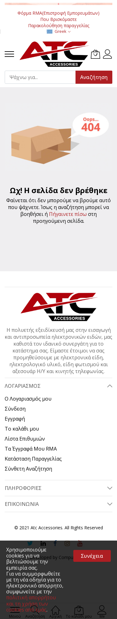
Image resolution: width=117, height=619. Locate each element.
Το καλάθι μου (22, 428)
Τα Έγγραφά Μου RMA (31, 448)
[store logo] (54, 54)
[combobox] (43, 77)
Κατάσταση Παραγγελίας (33, 458)
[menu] (9, 54)
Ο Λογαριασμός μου (28, 398)
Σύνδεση (15, 408)
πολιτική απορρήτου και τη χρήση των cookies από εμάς (31, 603)
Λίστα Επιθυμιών (25, 438)
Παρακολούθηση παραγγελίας (58, 25)
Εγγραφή (15, 418)
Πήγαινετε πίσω (68, 214)
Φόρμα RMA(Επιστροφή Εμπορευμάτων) (58, 13)
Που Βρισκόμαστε (58, 19)
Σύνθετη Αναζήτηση (28, 468)
